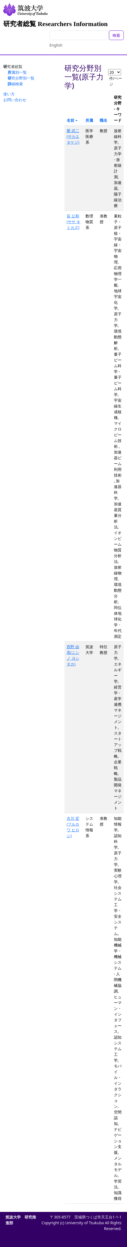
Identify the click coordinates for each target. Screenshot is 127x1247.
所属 (89, 120)
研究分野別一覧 (21, 78)
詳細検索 (15, 83)
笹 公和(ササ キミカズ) (73, 221)
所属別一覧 (17, 72)
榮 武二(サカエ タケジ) (73, 136)
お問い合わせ (14, 99)
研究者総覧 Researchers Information (55, 23)
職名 (103, 120)
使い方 (9, 94)
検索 (116, 35)
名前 (70, 120)
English (56, 45)
